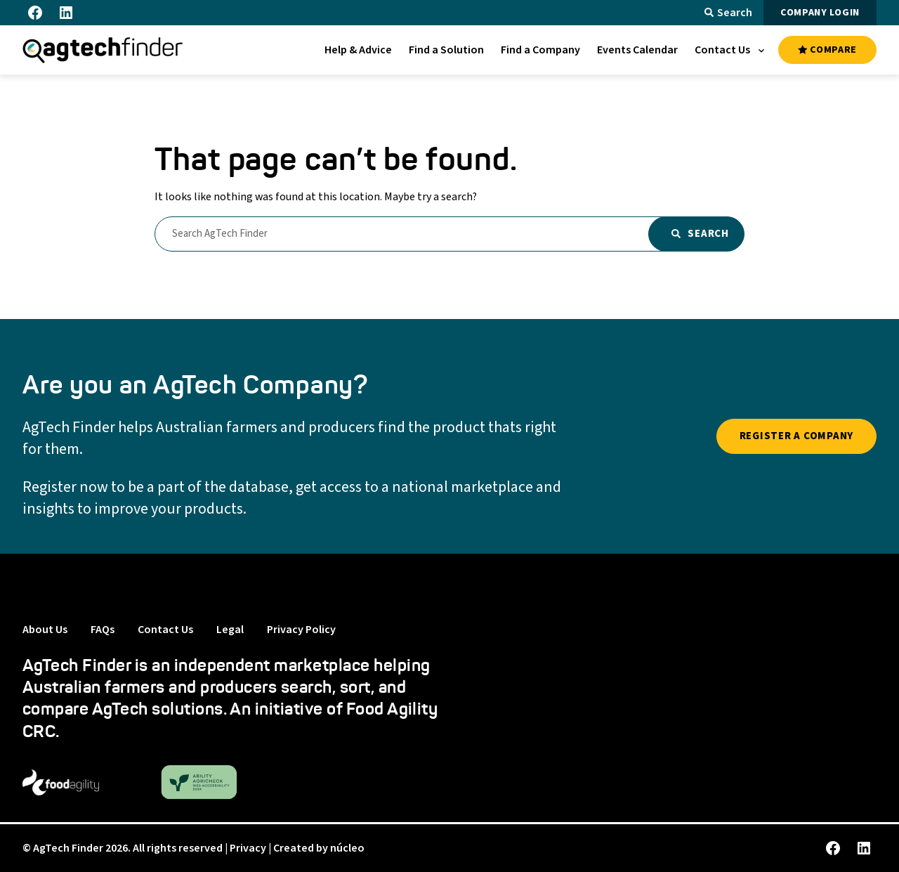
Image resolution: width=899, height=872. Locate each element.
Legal (230, 629)
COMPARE (827, 50)
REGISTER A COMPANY (797, 436)
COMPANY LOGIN (820, 13)
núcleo (347, 848)
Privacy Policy (301, 629)
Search (728, 12)
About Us (44, 629)
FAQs (102, 629)
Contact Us (165, 629)
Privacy (248, 848)
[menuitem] (358, 49)
